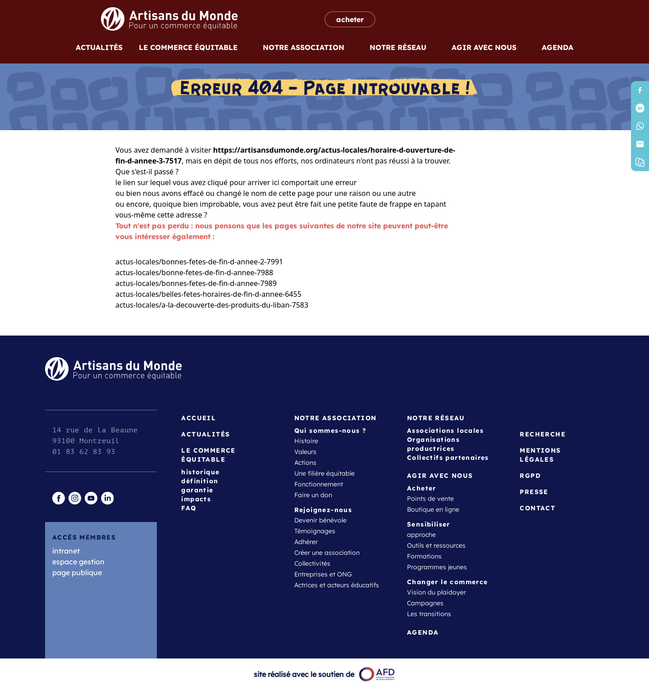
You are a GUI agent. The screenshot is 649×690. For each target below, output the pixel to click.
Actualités (99, 47)
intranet (66, 550)
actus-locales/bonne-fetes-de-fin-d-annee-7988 (194, 272)
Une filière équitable (324, 473)
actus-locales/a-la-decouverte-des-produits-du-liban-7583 (211, 305)
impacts (196, 499)
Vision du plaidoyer (436, 592)
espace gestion (78, 561)
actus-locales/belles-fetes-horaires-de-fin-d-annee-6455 (208, 294)
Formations (424, 556)
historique (200, 472)
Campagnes (425, 603)
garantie (197, 490)
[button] (640, 162)
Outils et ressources (436, 545)
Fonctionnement (318, 484)
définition (199, 481)
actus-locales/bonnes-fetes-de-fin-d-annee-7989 (196, 283)
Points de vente (430, 499)
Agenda (557, 47)
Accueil (198, 418)
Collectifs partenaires (448, 458)
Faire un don (313, 495)
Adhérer (306, 542)
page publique (77, 572)
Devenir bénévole (320, 520)
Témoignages (314, 531)
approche (421, 535)
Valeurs (305, 452)
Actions (305, 462)
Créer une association (327, 553)
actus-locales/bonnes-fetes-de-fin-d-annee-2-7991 (199, 262)
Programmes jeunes (437, 567)
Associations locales (445, 431)
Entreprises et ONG (323, 574)
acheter (350, 19)
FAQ (188, 508)
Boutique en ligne (433, 509)
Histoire (306, 441)
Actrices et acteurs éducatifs (336, 585)
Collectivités (312, 563)
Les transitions (429, 614)
